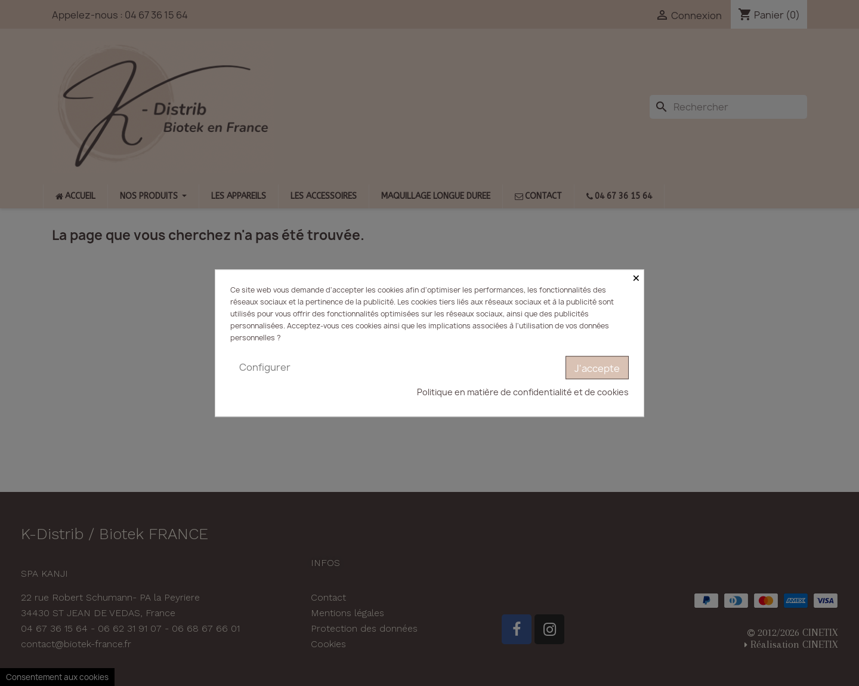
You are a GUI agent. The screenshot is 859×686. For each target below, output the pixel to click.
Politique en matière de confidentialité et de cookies (523, 392)
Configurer (265, 367)
